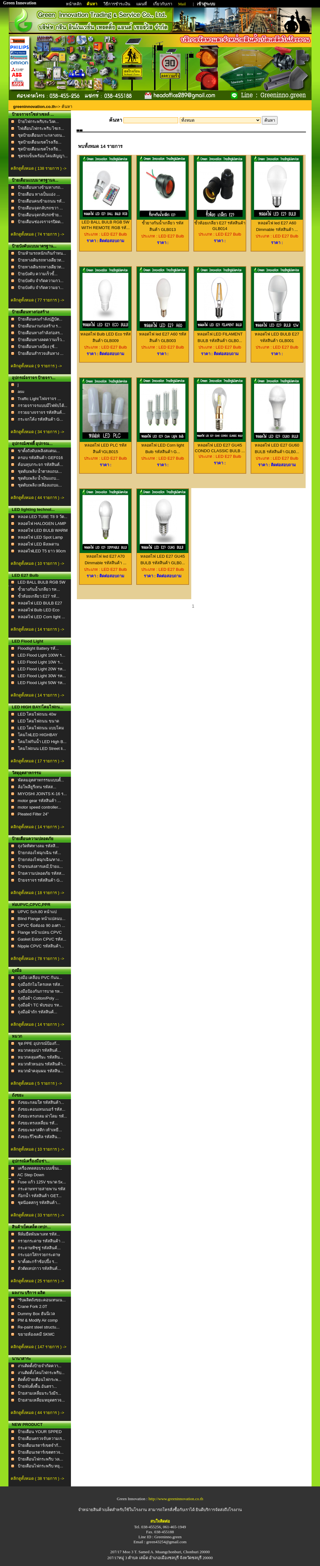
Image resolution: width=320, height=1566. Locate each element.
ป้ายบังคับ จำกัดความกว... (40, 280)
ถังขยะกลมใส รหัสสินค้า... (41, 1102)
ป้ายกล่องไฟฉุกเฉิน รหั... (39, 852)
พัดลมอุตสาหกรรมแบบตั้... (41, 780)
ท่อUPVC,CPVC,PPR (31, 904)
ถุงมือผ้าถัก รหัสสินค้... (37, 1012)
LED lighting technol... (33, 509)
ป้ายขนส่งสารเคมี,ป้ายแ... (40, 866)
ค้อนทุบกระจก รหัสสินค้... (40, 464)
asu (21, 391)
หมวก (17, 1036)
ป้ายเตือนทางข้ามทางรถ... (41, 187)
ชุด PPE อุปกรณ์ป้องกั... (39, 1043)
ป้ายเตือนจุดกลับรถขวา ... (40, 208)
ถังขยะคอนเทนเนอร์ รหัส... (41, 1109)
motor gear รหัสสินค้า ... (39, 800)
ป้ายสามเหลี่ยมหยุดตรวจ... (41, 1400)
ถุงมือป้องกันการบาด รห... (40, 991)
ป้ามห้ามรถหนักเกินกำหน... (42, 253)
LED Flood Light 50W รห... (42, 682)
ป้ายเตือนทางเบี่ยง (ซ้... (38, 346)
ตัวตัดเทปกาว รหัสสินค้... (39, 1268)
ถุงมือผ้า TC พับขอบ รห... (40, 1005)
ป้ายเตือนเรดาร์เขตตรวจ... (41, 1452)
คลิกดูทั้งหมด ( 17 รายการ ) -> (37, 761)
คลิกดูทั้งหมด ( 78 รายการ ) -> (37, 958)
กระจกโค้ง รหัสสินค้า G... (40, 419)
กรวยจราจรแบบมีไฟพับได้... (43, 405)
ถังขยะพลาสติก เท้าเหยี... (40, 1130)
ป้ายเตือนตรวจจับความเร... (41, 1438)
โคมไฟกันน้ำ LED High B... (42, 741)
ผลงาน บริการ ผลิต (28, 1292)
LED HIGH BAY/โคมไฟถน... (37, 707)
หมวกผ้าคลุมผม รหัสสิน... (40, 1071)
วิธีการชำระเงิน (117, 4)
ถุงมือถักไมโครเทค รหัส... (40, 984)
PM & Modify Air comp (38, 1320)
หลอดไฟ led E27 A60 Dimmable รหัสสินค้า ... (277, 224)
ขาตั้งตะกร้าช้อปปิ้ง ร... (38, 1261)
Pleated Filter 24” (33, 814)
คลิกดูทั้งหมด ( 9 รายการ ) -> (36, 366)
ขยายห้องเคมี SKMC (36, 1334)
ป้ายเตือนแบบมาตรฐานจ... (35, 180)
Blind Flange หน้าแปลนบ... (42, 918)
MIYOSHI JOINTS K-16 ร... (42, 793)
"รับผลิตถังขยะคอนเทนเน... (42, 1300)
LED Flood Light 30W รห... (42, 675)
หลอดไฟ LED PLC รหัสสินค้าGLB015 (105, 446)
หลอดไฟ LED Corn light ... (41, 616)
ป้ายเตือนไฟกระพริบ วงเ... (40, 1459)
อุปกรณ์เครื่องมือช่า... (31, 1161)
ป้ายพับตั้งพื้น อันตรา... (37, 1386)
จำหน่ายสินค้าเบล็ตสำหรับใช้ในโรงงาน (112, 1509)
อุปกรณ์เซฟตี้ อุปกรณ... (32, 443)
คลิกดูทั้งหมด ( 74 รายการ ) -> (37, 234)
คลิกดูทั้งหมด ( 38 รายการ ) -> (37, 1478)
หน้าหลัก (74, 4)
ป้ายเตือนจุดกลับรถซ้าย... (40, 215)
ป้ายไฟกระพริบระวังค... (38, 121)
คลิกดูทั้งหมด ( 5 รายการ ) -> (36, 1083)
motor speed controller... (39, 807)
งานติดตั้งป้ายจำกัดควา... (40, 1365)
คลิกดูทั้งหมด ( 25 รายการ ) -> (37, 1281)
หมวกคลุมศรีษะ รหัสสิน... (40, 1057)
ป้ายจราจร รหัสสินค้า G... (40, 880)
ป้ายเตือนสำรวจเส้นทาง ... (40, 353)
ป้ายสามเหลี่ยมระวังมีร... (39, 1393)
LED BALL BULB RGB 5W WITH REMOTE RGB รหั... (105, 223)
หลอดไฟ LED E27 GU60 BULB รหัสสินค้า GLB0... (277, 446)
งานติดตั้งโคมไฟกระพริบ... (41, 1372)
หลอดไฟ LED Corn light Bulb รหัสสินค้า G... (162, 446)
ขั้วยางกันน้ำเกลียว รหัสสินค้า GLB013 (162, 224)
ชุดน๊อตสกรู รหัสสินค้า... (39, 1202)
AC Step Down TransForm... (26, 1177)
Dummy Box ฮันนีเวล (36, 1313)
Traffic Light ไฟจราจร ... (39, 398)
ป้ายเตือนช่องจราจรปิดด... (41, 221)
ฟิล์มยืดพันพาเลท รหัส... (39, 1234)
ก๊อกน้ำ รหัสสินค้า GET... (40, 1195)
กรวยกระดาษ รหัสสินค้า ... (41, 1241)
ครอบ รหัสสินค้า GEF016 (40, 457)
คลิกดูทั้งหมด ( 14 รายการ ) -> (37, 629)
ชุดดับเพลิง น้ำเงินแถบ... (38, 478)
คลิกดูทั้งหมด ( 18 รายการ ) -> (37, 892)
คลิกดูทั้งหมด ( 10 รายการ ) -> (37, 563)
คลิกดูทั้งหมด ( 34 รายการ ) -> (37, 431)
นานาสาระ (21, 1358)
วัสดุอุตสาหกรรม (26, 773)
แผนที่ (141, 4)
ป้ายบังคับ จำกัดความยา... (40, 287)
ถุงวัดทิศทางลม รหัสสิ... (38, 846)
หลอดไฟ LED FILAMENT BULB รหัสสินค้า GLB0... (220, 335)
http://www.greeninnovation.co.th (175, 1498)
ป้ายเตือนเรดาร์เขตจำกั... (40, 1445)
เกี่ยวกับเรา (163, 4)
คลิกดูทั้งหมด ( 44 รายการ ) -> (37, 497)
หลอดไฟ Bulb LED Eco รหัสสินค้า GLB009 (105, 335)
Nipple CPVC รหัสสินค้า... (41, 946)
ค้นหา (92, 4)
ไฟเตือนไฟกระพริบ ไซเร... (41, 128)
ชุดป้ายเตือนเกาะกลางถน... (41, 135)
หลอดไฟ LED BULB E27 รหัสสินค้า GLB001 (277, 335)
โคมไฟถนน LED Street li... (42, 748)
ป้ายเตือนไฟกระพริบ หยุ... (40, 1466)
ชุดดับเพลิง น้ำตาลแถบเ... (40, 471)
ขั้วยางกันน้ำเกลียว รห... (39, 589)
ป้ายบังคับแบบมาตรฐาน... (34, 246)
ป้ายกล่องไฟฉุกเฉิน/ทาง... (40, 859)
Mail (182, 4)
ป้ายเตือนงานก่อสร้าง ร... (39, 326)
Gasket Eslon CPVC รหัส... (42, 939)
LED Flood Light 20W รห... (42, 669)
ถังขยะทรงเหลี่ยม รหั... (38, 1123)
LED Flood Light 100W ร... (41, 655)
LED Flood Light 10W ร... (40, 662)
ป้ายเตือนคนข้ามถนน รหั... (41, 201)
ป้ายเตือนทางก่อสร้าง (30, 312)
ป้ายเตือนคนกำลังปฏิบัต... (40, 319)
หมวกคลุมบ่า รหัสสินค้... (39, 1050)
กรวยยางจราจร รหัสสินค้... (41, 412)
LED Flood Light (27, 641)
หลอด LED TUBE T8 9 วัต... (43, 516)
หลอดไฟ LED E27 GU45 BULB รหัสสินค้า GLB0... (162, 557)
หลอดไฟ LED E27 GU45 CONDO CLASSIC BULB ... (220, 445)
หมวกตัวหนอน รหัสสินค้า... (42, 1064)
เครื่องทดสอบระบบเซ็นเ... (40, 1168)
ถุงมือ (17, 970)
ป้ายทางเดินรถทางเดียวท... (41, 260)
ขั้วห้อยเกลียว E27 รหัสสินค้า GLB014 (220, 223)
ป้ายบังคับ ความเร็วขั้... (38, 274)
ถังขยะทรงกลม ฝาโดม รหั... (42, 1116)
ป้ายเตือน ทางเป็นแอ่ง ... (39, 194)
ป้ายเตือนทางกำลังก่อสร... (40, 332)
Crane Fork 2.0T (33, 1306)
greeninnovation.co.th (34, 106)
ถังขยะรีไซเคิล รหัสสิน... (39, 1136)
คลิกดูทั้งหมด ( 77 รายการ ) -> (37, 300)
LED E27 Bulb (25, 575)
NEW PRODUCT (27, 1424)
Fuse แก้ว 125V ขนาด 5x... (42, 1182)
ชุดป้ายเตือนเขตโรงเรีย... (40, 142)
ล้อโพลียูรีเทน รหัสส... (37, 787)
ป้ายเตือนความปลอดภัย (32, 838)
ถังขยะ (18, 1095)
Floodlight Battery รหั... (38, 648)
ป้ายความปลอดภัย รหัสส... (41, 873)
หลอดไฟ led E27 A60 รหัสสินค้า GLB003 (162, 335)
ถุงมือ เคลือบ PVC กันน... (40, 977)
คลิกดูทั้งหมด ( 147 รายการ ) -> (38, 1346)
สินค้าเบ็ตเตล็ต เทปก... (31, 1227)
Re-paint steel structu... (39, 1327)
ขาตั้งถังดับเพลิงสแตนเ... (39, 450)
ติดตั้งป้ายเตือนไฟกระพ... (40, 1379)
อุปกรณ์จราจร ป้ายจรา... (33, 377)
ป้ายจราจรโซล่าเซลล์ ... (33, 114)
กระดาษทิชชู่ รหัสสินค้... (39, 1247)
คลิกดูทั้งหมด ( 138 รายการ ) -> (38, 168)
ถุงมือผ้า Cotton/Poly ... (38, 998)
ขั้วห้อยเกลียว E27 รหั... (38, 596)
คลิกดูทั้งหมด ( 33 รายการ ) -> (37, 1215)
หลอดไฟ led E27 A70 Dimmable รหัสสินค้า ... (105, 557)
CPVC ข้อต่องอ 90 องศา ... (41, 925)
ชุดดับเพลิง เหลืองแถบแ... (40, 485)
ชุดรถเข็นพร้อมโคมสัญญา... (43, 156)
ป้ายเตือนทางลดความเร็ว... (41, 339)
